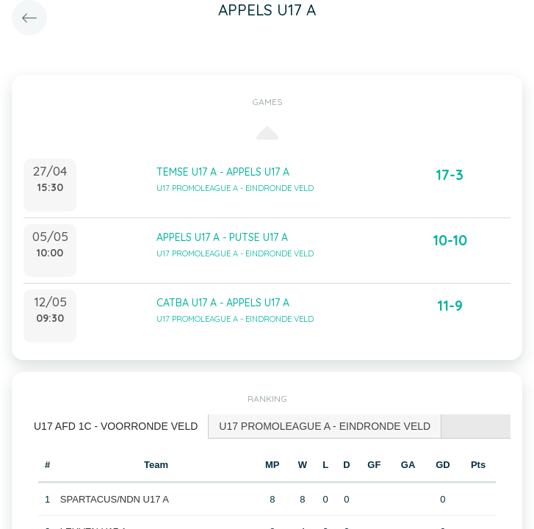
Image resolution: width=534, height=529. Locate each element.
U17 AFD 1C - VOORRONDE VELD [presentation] (116, 426)
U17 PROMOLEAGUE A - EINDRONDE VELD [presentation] (324, 426)
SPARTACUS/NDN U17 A (114, 499)
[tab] (116, 426)
